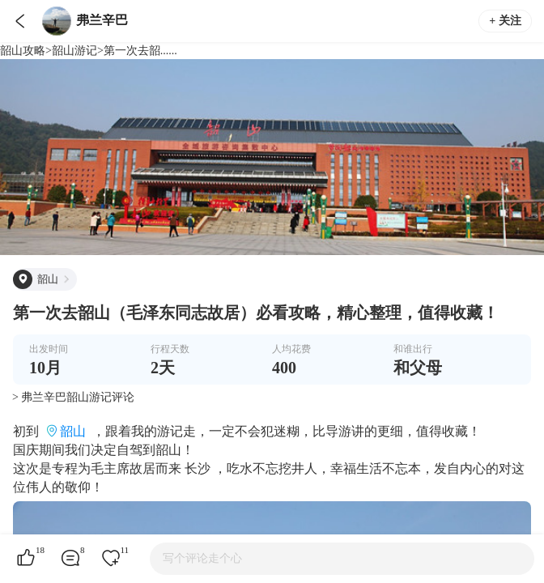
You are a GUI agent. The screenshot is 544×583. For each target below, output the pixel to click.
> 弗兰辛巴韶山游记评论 (73, 397)
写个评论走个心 (202, 558)
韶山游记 (74, 51)
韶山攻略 (22, 51)
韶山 (73, 431)
